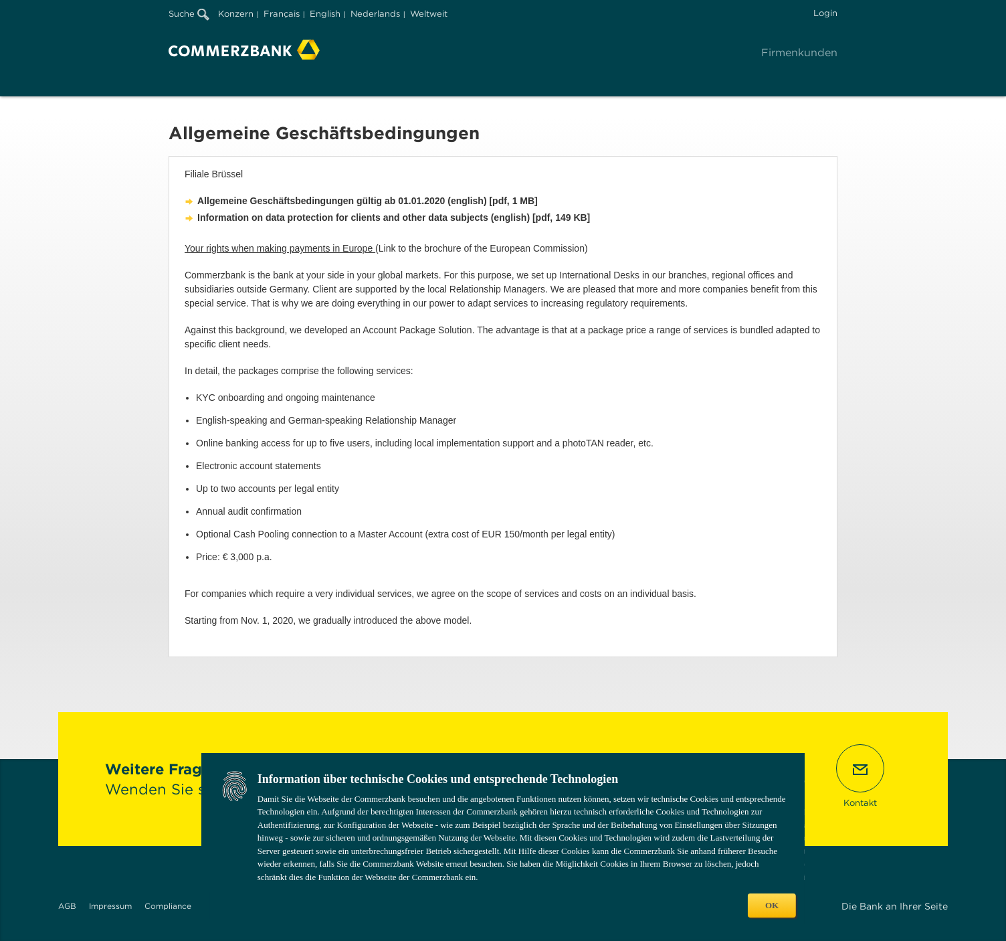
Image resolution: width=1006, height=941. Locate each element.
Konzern (236, 14)
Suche (189, 14)
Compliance (167, 906)
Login (825, 13)
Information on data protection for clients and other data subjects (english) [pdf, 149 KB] (393, 217)
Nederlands (375, 14)
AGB (67, 906)
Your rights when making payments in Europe (280, 248)
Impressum (110, 906)
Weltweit (428, 14)
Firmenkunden (799, 52)
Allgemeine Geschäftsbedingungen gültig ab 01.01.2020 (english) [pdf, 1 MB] (367, 200)
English (325, 14)
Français (282, 14)
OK (772, 905)
